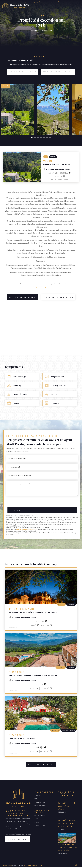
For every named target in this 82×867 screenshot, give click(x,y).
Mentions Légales (40, 806)
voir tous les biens (40, 764)
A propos (37, 795)
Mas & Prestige (7, 865)
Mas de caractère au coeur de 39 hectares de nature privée (67, 847)
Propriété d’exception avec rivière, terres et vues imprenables (66, 823)
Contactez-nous (39, 802)
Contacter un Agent (21, 72)
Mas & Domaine (39, 815)
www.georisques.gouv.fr (41, 287)
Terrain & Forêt (39, 826)
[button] (3, 86)
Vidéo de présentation (56, 72)
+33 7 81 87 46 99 (50, 2)
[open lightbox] (17, 109)
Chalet (36, 822)
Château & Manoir (40, 819)
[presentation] (42, 502)
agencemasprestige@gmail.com (33, 2)
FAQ (35, 799)
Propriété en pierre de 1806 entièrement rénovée (67, 806)
